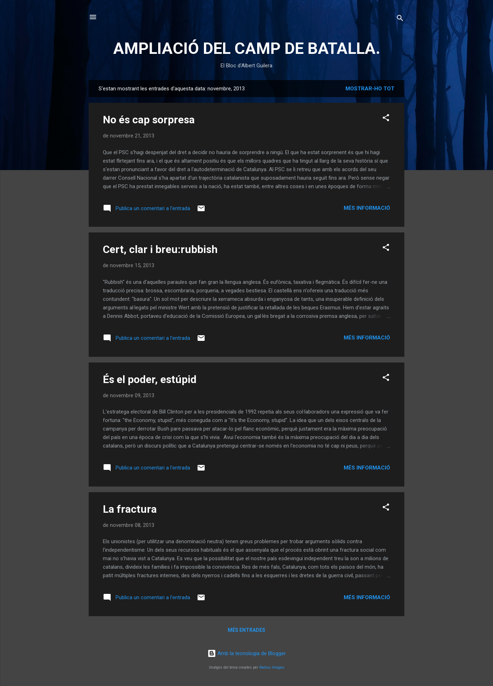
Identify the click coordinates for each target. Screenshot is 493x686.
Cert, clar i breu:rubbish (160, 249)
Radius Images (271, 667)
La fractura (130, 509)
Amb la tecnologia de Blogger (246, 653)
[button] (386, 118)
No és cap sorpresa (149, 119)
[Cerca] (400, 19)
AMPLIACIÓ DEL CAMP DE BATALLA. (246, 48)
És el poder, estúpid (149, 379)
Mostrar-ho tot (369, 88)
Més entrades (246, 630)
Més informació (367, 208)
